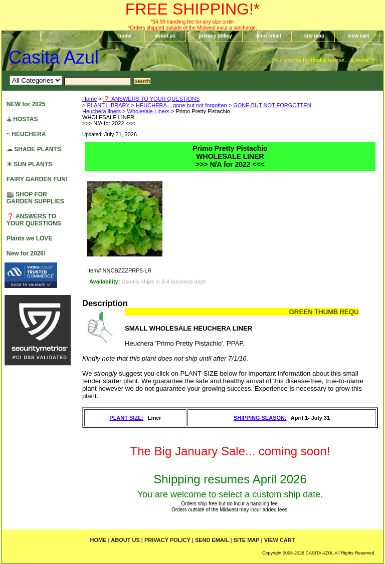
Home (89, 99)
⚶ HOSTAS (22, 119)
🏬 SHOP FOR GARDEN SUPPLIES (35, 198)
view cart (358, 36)
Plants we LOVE (29, 238)
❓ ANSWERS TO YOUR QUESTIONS (151, 99)
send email (268, 36)
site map (314, 36)
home (125, 36)
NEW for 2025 (26, 104)
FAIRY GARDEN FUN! (37, 179)
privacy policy (215, 36)
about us (165, 36)
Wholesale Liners (148, 111)
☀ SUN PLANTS (29, 164)
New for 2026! (26, 253)
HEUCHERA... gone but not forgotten (181, 105)
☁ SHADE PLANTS (34, 149)
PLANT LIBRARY (108, 105)
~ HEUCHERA (26, 134)
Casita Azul (54, 57)
